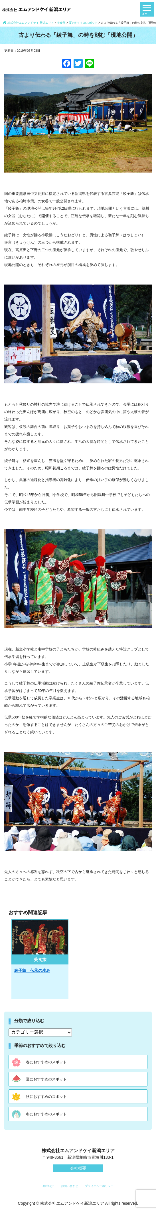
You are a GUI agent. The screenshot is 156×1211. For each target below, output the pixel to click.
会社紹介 (48, 1186)
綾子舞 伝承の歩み (32, 970)
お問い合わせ (69, 1186)
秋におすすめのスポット (46, 1096)
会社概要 (78, 1168)
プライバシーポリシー (99, 1186)
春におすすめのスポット (46, 1062)
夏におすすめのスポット (46, 1079)
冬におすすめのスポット (46, 1114)
